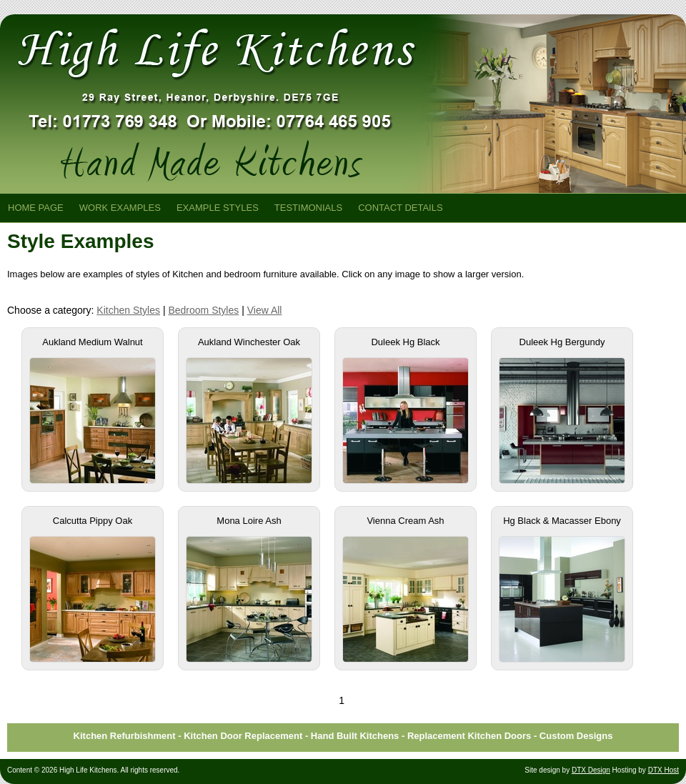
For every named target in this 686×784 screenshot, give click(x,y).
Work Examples (120, 207)
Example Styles (218, 207)
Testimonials (308, 207)
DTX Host (663, 770)
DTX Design (591, 770)
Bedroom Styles (203, 310)
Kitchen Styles (128, 310)
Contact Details (400, 207)
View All (264, 310)
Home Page (36, 207)
